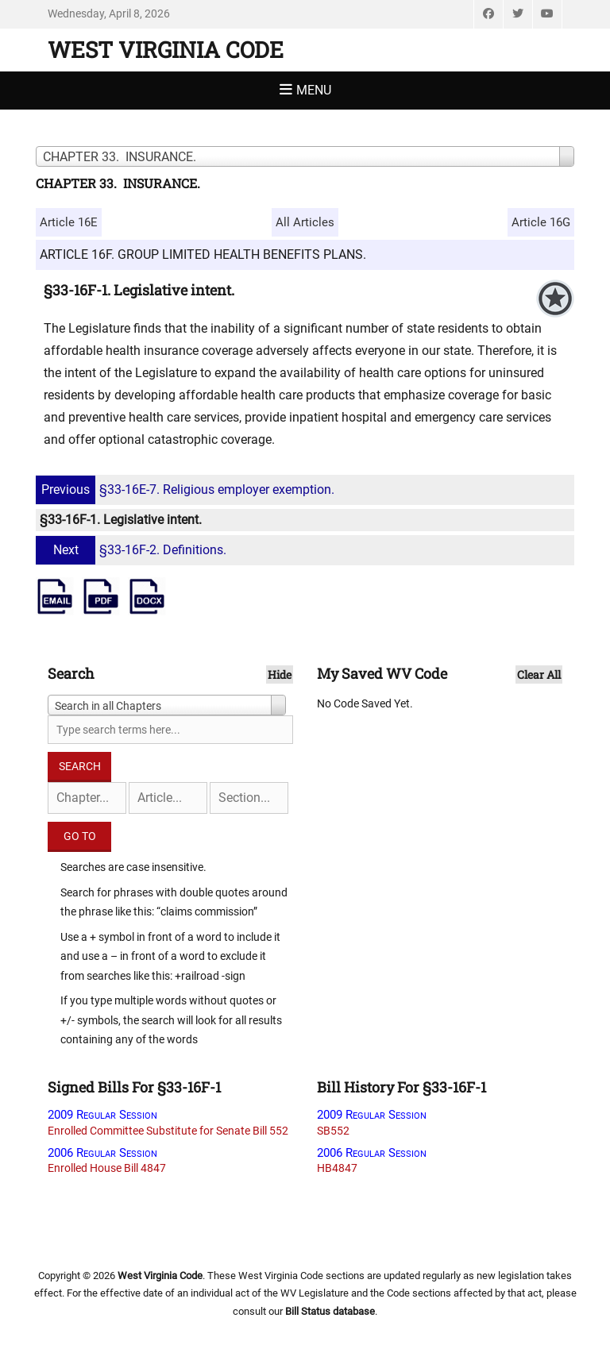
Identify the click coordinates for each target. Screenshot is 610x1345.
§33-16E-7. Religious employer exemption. (187, 489)
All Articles (305, 222)
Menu (313, 90)
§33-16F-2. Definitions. (133, 549)
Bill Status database (330, 1311)
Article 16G (541, 222)
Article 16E (69, 222)
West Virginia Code (166, 49)
